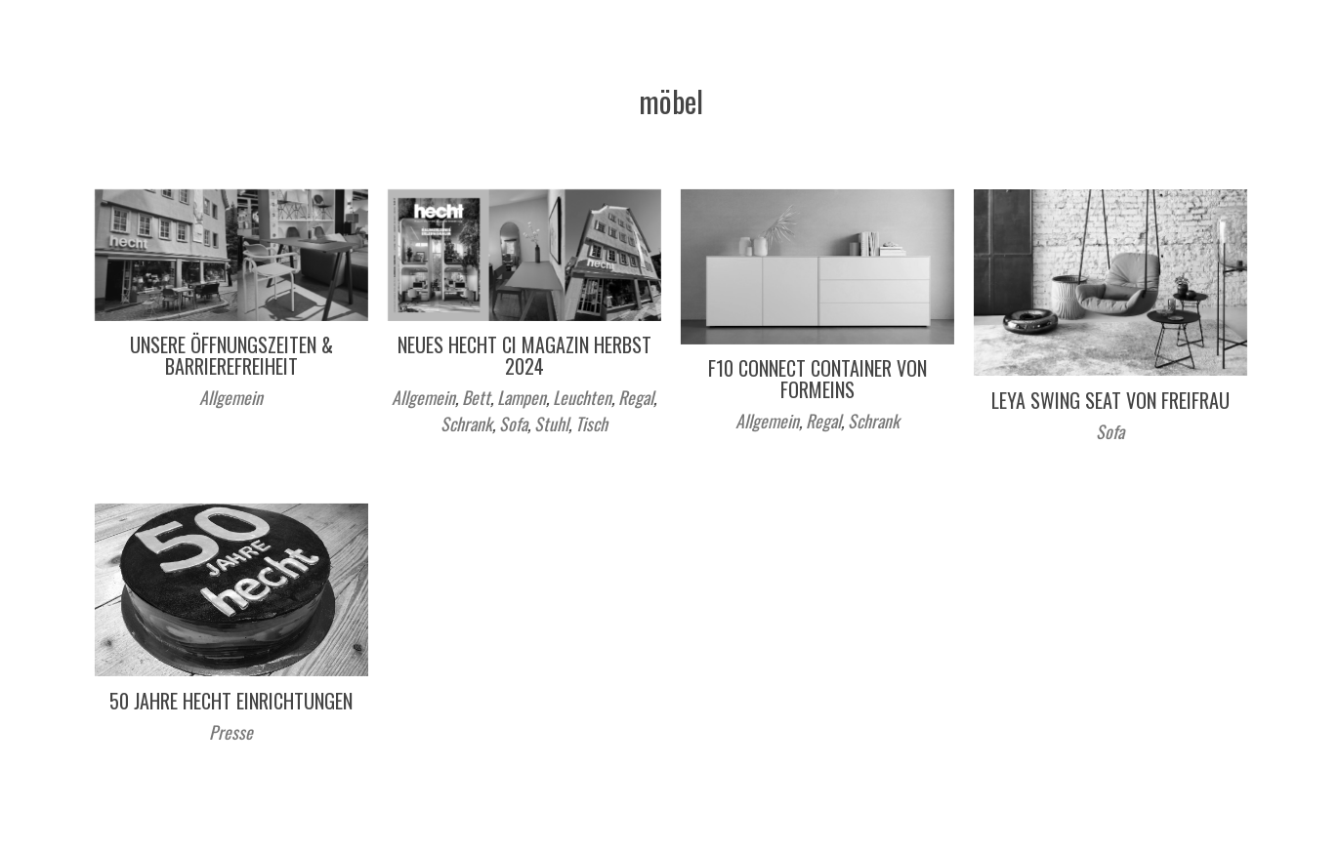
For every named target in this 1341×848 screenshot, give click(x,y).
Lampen (521, 397)
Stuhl (551, 423)
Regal (635, 397)
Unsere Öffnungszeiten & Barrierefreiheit (231, 355)
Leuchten (582, 397)
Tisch (591, 423)
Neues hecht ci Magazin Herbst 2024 (524, 355)
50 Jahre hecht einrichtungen (231, 700)
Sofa (513, 423)
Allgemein (231, 397)
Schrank (466, 423)
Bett (476, 397)
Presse (231, 732)
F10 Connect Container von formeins (817, 378)
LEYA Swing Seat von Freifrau (1110, 400)
